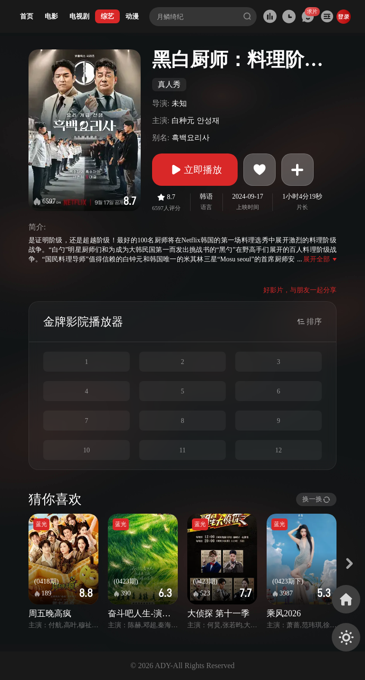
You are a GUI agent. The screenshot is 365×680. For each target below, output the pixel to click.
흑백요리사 (191, 138)
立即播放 (195, 170)
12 (278, 450)
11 (182, 450)
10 (86, 450)
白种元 (183, 120)
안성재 (208, 120)
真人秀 (169, 84)
